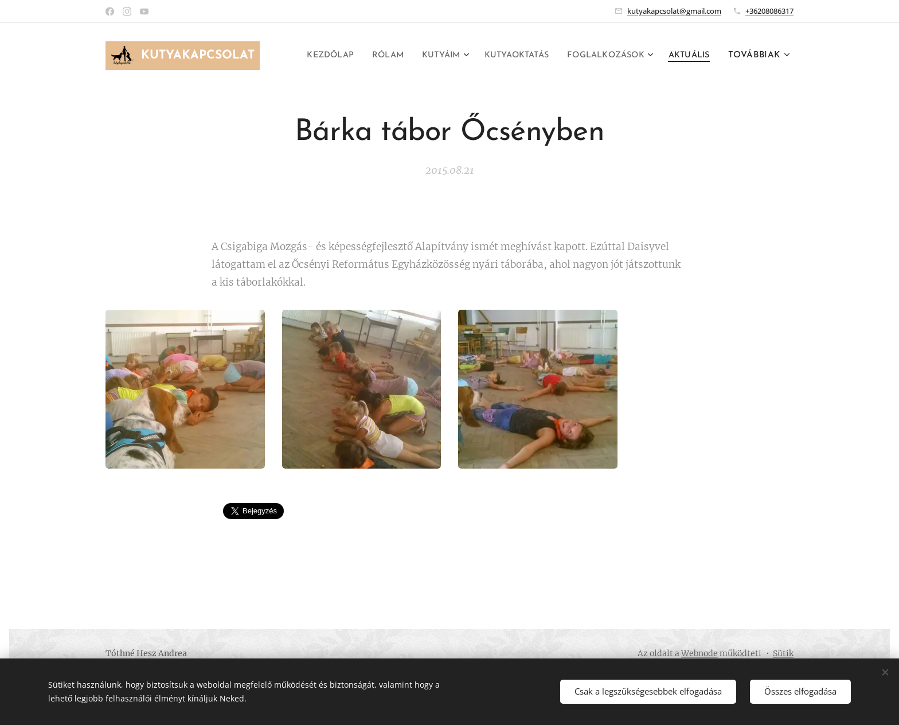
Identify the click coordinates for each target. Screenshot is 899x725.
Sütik (783, 653)
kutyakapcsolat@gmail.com (674, 11)
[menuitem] (367, 55)
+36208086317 (769, 11)
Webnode (699, 653)
